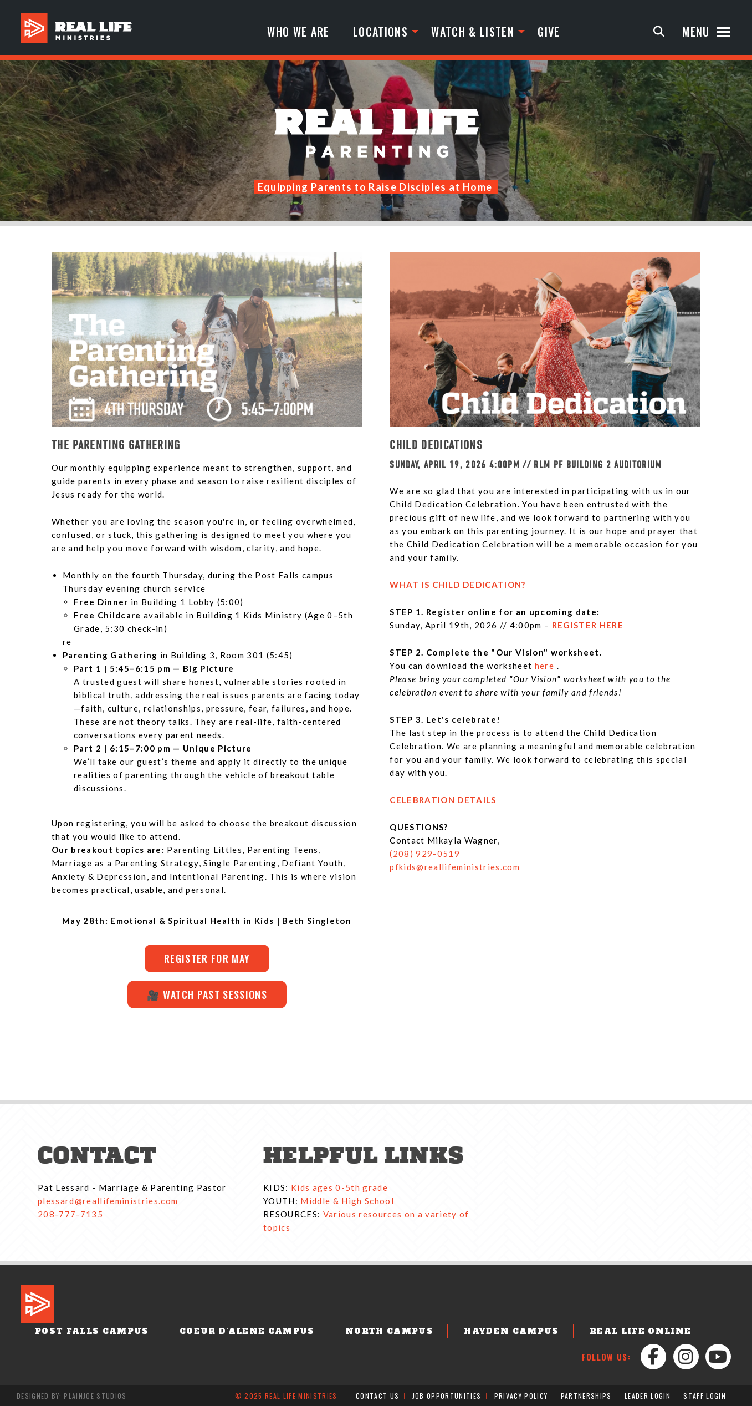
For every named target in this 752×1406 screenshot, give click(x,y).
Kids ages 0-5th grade (339, 1187)
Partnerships (586, 1395)
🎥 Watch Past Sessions (207, 994)
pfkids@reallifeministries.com (455, 867)
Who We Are (298, 31)
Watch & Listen (472, 31)
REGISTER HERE (587, 625)
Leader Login (648, 1395)
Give (549, 31)
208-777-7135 (70, 1214)
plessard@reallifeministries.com (108, 1201)
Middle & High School (347, 1201)
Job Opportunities (447, 1395)
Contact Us (377, 1395)
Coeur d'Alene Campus (247, 1331)
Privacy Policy (521, 1395)
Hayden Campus (511, 1331)
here (546, 666)
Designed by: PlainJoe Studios (72, 1395)
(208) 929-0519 (425, 854)
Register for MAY (206, 958)
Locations (380, 31)
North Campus (389, 1331)
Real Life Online (640, 1331)
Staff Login (704, 1395)
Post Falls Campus (92, 1331)
